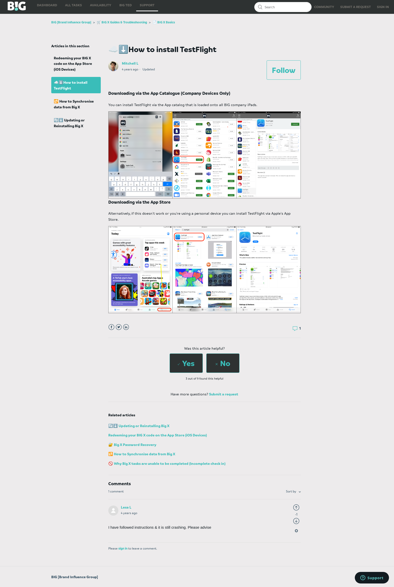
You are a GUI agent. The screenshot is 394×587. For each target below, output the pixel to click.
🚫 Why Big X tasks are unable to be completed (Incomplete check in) (166, 463)
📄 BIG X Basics (164, 22)
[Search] (283, 7)
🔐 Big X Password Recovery (132, 444)
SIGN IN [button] (383, 7)
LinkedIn (126, 327)
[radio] (186, 363)
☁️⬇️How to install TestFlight (70, 85)
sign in (122, 548)
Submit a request (223, 394)
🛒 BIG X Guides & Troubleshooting (122, 22)
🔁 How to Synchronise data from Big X (74, 104)
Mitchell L (130, 63)
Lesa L (126, 507)
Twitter (119, 327)
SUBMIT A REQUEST (355, 7)
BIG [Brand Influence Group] (71, 22)
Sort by (291, 491)
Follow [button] (284, 70)
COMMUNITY (324, 7)
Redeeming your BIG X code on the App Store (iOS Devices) (73, 63)
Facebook (111, 327)
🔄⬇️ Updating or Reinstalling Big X (69, 123)
